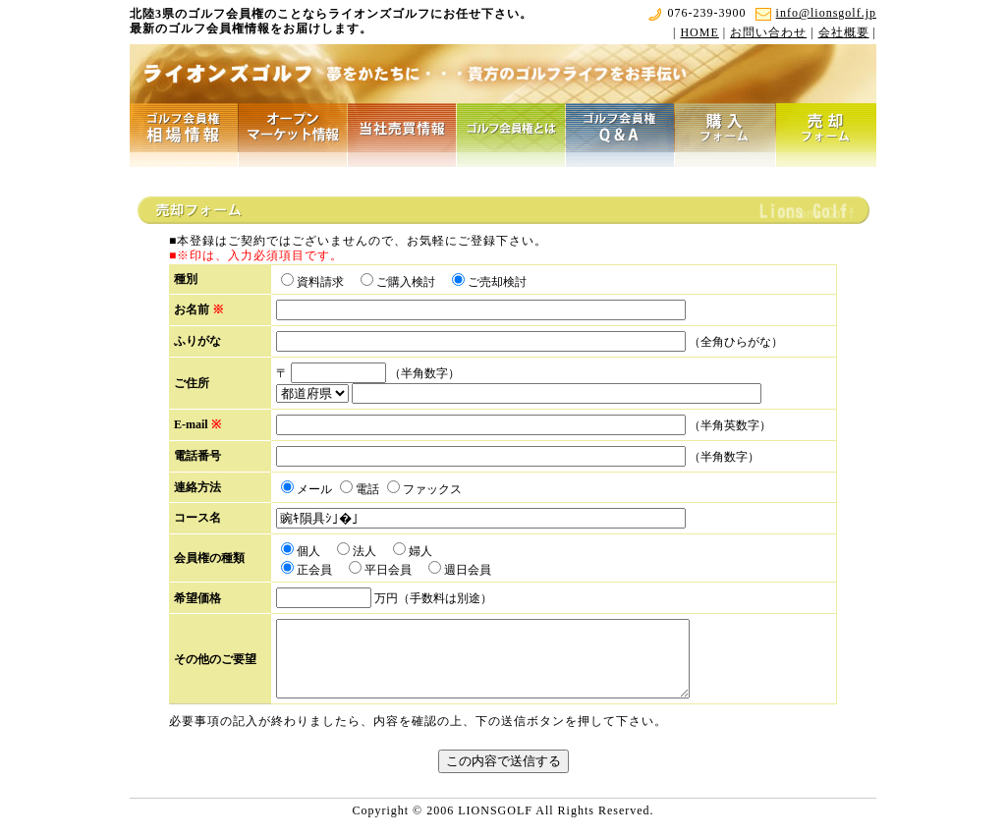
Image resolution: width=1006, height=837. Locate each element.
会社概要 (843, 32)
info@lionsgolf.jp (815, 13)
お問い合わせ (768, 32)
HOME (699, 32)
